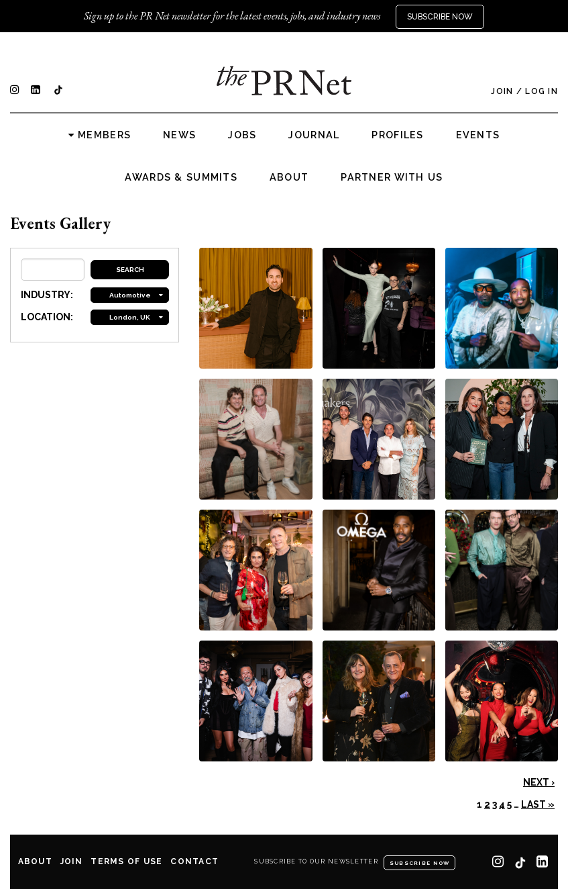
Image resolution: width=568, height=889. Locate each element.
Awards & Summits (181, 177)
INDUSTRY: (47, 294)
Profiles (397, 135)
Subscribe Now (440, 16)
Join (502, 91)
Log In (541, 91)
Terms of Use (126, 861)
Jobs (242, 135)
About (289, 177)
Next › (539, 782)
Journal (313, 135)
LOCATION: (47, 317)
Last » (538, 804)
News (179, 135)
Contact (194, 861)
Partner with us (392, 177)
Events (478, 135)
